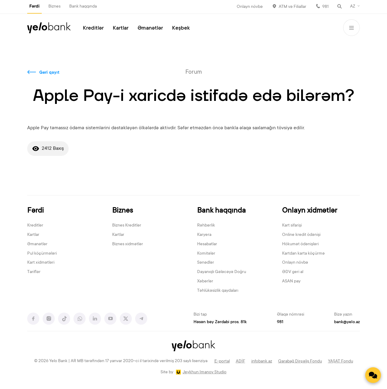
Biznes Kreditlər (126, 225)
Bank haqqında (83, 6)
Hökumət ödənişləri (300, 244)
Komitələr (206, 253)
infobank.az (261, 361)
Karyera (204, 235)
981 (325, 7)
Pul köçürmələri (42, 253)
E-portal (222, 361)
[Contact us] (373, 375)
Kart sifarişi (292, 225)
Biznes (54, 6)
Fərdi (34, 6)
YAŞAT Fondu (340, 361)
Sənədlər (205, 262)
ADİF (240, 361)
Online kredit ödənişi (301, 235)
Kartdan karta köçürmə (303, 253)
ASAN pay (291, 281)
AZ (352, 6)
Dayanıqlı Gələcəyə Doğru (221, 272)
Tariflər (34, 272)
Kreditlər (93, 28)
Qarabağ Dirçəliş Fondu (300, 361)
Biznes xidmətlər (127, 244)
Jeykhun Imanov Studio (204, 372)
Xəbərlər (205, 281)
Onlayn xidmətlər (309, 211)
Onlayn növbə (250, 7)
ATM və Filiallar (292, 7)
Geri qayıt (49, 72)
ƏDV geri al (292, 272)
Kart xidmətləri (40, 262)
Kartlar (120, 28)
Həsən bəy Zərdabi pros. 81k (220, 322)
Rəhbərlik (206, 225)
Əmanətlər (150, 28)
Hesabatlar (207, 244)
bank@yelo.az (347, 322)
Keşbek (181, 28)
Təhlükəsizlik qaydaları (217, 290)
